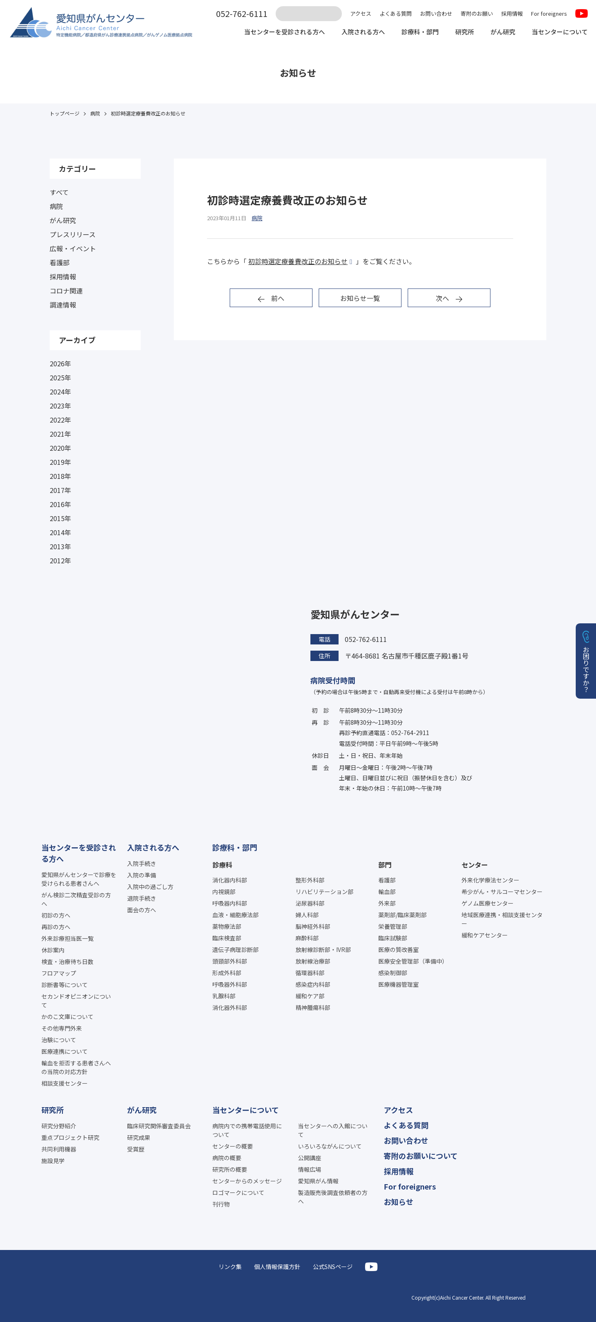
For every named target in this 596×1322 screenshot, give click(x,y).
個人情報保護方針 (277, 1266)
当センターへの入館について (333, 1130)
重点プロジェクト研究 (70, 1137)
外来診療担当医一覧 (67, 938)
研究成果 (138, 1137)
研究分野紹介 (58, 1126)
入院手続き (141, 863)
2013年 (60, 546)
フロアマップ (58, 973)
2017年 (60, 490)
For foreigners (549, 13)
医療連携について (64, 1051)
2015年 (60, 518)
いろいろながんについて (330, 1146)
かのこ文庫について (67, 1016)
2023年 (60, 406)
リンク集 (230, 1266)
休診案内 (53, 950)
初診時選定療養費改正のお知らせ (298, 261)
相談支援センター (64, 1083)
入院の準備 (141, 875)
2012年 (60, 560)
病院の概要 (226, 1158)
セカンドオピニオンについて (76, 1000)
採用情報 (512, 13)
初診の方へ (55, 915)
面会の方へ (141, 910)
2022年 (60, 420)
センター (474, 865)
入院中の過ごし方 (150, 886)
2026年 (60, 363)
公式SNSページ (333, 1266)
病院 (56, 206)
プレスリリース (73, 234)
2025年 (60, 377)
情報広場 (309, 1169)
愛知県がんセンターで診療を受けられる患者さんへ (78, 878)
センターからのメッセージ (247, 1181)
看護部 (60, 262)
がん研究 (498, 32)
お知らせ (398, 1201)
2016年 (60, 504)
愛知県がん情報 (318, 1181)
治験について (58, 1040)
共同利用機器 (58, 1149)
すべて (59, 192)
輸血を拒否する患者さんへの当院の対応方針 (76, 1067)
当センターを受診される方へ (270, 32)
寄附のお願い (477, 13)
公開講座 (309, 1158)
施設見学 (53, 1160)
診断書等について (64, 985)
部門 (385, 865)
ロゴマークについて (238, 1192)
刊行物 (221, 1204)
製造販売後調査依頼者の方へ (333, 1196)
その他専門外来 (61, 1028)
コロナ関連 (66, 291)
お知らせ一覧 (360, 298)
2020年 (60, 448)
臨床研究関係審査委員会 (159, 1126)
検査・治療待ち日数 (67, 961)
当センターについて (558, 32)
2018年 (60, 476)
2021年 (60, 434)
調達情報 (63, 305)
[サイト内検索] (309, 13)
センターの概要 (232, 1146)
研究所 (459, 32)
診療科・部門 (412, 32)
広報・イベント (73, 248)
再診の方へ (55, 927)
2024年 (60, 392)
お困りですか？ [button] (586, 669)
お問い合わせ (436, 13)
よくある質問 (396, 13)
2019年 (60, 462)
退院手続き (141, 898)
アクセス (360, 13)
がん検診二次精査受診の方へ (76, 899)
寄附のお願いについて (421, 1155)
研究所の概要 (229, 1169)
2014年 (60, 532)
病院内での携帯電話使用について (247, 1130)
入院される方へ (352, 32)
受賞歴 (135, 1149)
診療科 (222, 865)
